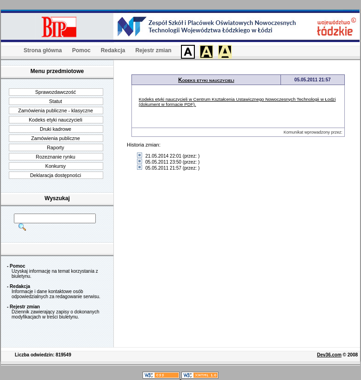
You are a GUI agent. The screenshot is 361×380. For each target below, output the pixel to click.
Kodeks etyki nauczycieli (55, 120)
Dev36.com (329, 354)
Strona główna (43, 50)
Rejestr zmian (153, 50)
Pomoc (81, 50)
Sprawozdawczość (55, 92)
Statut (55, 101)
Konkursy (55, 166)
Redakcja (113, 50)
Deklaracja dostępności (55, 175)
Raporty (55, 147)
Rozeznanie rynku (55, 156)
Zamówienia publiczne (55, 138)
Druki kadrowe (55, 129)
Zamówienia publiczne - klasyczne (55, 110)
